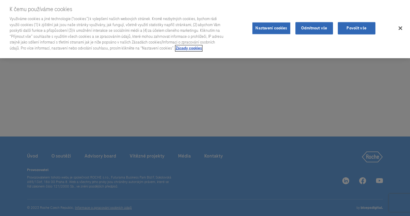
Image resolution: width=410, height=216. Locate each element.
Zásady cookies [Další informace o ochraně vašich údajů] (189, 47)
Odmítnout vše (314, 27)
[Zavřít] (400, 27)
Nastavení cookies (271, 27)
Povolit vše (356, 27)
